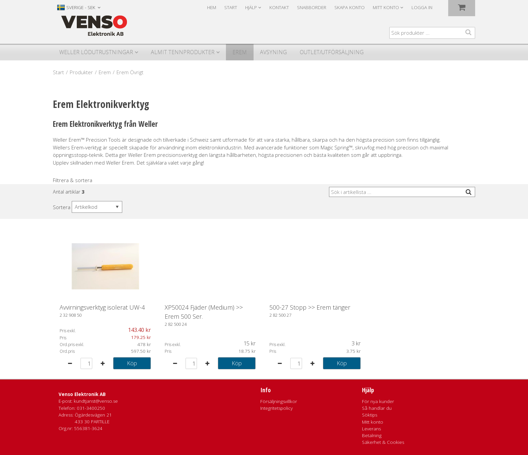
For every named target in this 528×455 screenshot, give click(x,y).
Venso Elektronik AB (82, 394)
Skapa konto (349, 7)
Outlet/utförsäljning (332, 52)
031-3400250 (91, 408)
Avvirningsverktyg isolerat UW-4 (102, 307)
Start (230, 7)
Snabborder (311, 7)
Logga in (421, 7)
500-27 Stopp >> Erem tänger (309, 307)
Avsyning (273, 52)
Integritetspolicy (276, 408)
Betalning (372, 435)
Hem (211, 7)
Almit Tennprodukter (182, 52)
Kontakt (279, 7)
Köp (132, 363)
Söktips (369, 415)
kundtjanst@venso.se (96, 401)
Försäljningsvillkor (278, 401)
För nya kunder (378, 401)
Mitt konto (372, 422)
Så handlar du (377, 408)
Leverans (371, 429)
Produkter (81, 72)
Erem (239, 52)
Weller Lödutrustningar (96, 52)
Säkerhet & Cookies (383, 442)
